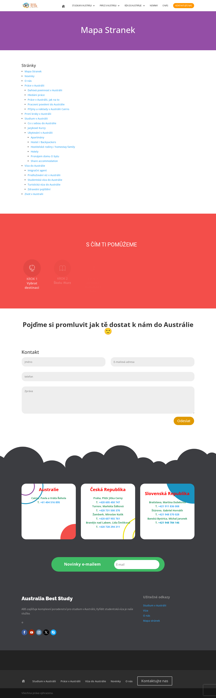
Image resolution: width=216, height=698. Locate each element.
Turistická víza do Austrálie (44, 184)
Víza (145, 610)
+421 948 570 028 (168, 514)
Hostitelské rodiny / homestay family (53, 147)
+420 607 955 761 (109, 518)
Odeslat (183, 420)
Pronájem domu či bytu (45, 156)
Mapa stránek (151, 620)
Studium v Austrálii (81, 5)
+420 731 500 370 (109, 510)
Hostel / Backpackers (43, 142)
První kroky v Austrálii (38, 114)
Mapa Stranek (33, 71)
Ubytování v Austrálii (40, 132)
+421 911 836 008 (168, 506)
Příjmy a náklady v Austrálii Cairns (48, 109)
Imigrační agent (37, 170)
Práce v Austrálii (108, 5)
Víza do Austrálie (132, 5)
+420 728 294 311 (109, 526)
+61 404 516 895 (50, 502)
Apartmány (37, 137)
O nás (165, 5)
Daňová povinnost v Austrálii (45, 90)
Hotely (34, 151)
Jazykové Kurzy (37, 128)
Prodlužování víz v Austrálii (44, 175)
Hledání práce (36, 95)
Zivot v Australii (34, 194)
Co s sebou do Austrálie (42, 123)
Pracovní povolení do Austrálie (46, 104)
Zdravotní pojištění (39, 189)
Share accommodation (44, 161)
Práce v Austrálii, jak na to (43, 99)
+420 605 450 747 (109, 502)
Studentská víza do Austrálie (45, 180)
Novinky (154, 5)
